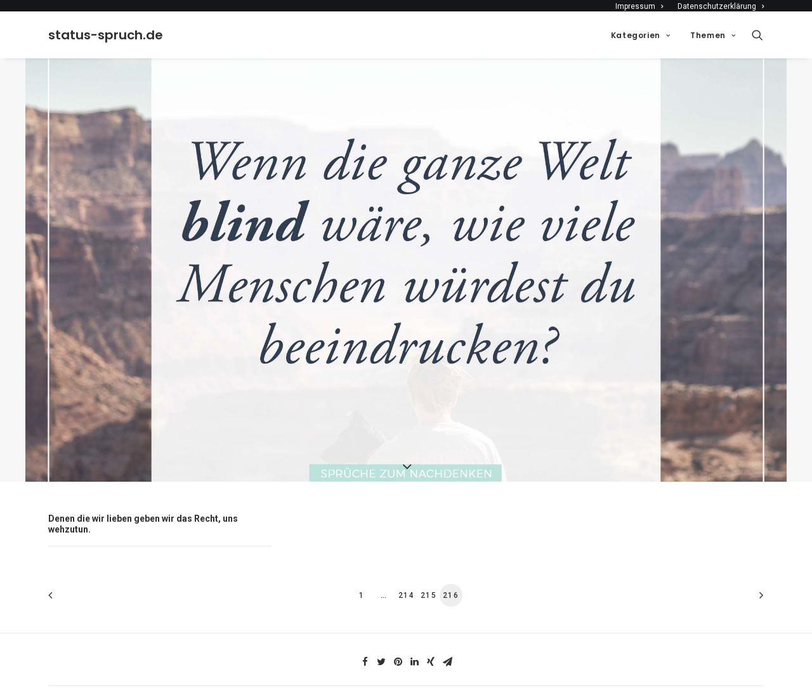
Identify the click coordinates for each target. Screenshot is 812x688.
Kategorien (640, 35)
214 (406, 590)
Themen (712, 35)
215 (428, 590)
